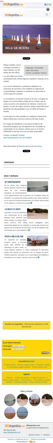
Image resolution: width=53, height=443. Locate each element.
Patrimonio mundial (44, 365)
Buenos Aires (24, 146)
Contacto (46, 435)
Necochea (19, 76)
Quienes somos (34, 435)
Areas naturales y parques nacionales (19, 367)
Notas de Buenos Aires (40, 367)
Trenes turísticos (11, 365)
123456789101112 (21, 346)
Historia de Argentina (22, 378)
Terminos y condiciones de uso (18, 439)
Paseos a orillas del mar (14, 236)
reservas (23, 131)
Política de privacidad (38, 439)
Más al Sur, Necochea (17, 48)
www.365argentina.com (11, 432)
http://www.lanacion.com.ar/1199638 (17, 138)
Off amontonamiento (13, 182)
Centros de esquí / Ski (38, 378)
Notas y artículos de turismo (38, 382)
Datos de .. (10, 378)
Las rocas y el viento (12, 209)
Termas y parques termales (27, 365)
